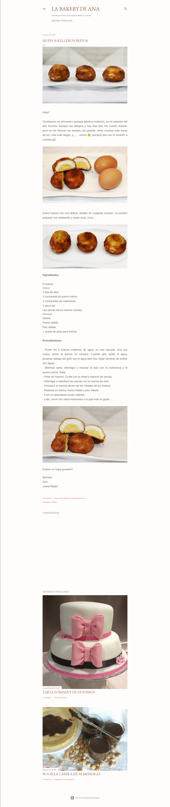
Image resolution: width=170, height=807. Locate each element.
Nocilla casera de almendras (71, 774)
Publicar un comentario (64, 779)
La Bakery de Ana (75, 8)
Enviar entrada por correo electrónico (69, 498)
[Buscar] (125, 8)
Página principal (62, 20)
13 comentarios (60, 697)
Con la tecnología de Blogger (85, 798)
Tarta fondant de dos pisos (69, 692)
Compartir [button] (47, 498)
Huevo (54, 502)
